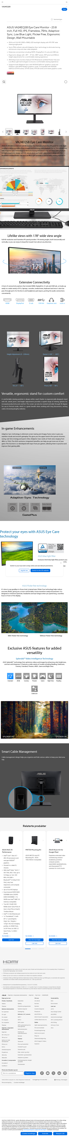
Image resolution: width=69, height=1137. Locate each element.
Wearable (4, 1109)
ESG (52, 1052)
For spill (4, 1065)
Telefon (4, 1055)
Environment (54, 1054)
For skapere (5, 1071)
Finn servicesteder (39, 1079)
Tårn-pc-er (4, 1088)
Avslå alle (45, 1133)
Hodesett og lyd (22, 1098)
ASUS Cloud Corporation (41, 1068)
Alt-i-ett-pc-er (5, 1086)
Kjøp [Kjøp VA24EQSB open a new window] (64, 9)
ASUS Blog (54, 1073)
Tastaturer (20, 1092)
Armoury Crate (55, 1076)
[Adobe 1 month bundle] (10, 125)
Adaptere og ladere (23, 1108)
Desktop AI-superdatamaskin (22, 1083)
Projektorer (5, 1103)
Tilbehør (4, 1057)
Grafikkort (4, 1117)
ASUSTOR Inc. (38, 1065)
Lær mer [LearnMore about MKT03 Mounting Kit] (34, 994)
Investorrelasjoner (39, 1060)
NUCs (3, 1098)
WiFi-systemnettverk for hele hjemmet (24, 1077)
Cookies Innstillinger (28, 1133)
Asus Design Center (56, 1063)
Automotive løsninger (56, 1068)
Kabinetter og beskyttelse (25, 1106)
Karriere (36, 1054)
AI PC (52, 1060)
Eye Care (37, 1046)
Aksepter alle (60, 1133)
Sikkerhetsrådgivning (40, 1089)
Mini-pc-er (4, 1095)
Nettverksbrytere (22, 1080)
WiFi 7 (19, 1068)
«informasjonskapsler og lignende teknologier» (35, 1129)
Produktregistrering (39, 1081)
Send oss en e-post (39, 1084)
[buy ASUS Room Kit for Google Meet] (58, 902)
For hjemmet (5, 1063)
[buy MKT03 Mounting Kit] (33, 901)
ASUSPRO (54, 1065)
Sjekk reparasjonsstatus (40, 1076)
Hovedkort (5, 1114)
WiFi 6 (19, 1071)
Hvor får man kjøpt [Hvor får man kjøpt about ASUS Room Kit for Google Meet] (58, 991)
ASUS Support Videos (40, 1092)
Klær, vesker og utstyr (23, 1103)
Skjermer (4, 1083)
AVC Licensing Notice (56, 1071)
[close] (61, 563)
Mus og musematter (23, 1095)
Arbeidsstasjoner (6, 1101)
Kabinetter (20, 1052)
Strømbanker (21, 1115)
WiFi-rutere (21, 1073)
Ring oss (36, 1087)
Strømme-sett (21, 1100)
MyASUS (36, 1095)
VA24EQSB (6, 7)
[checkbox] (56, 71)
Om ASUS (37, 1052)
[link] (34, 2)
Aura (52, 1079)
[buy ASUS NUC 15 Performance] (11, 902)
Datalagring (21, 1063)
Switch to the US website (40, 570)
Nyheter (36, 1057)
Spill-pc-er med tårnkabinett (6, 1092)
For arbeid (4, 1068)
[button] (2, 2)
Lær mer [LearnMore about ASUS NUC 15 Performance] (11, 991)
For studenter (5, 1073)
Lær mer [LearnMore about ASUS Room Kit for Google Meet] (58, 994)
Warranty (4, 1106)
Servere (20, 1087)
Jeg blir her (24, 570)
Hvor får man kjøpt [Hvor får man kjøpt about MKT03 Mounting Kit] (34, 991)
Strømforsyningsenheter (24, 1057)
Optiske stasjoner (22, 1060)
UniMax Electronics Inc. (40, 1071)
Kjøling (19, 1054)
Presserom (37, 1063)
